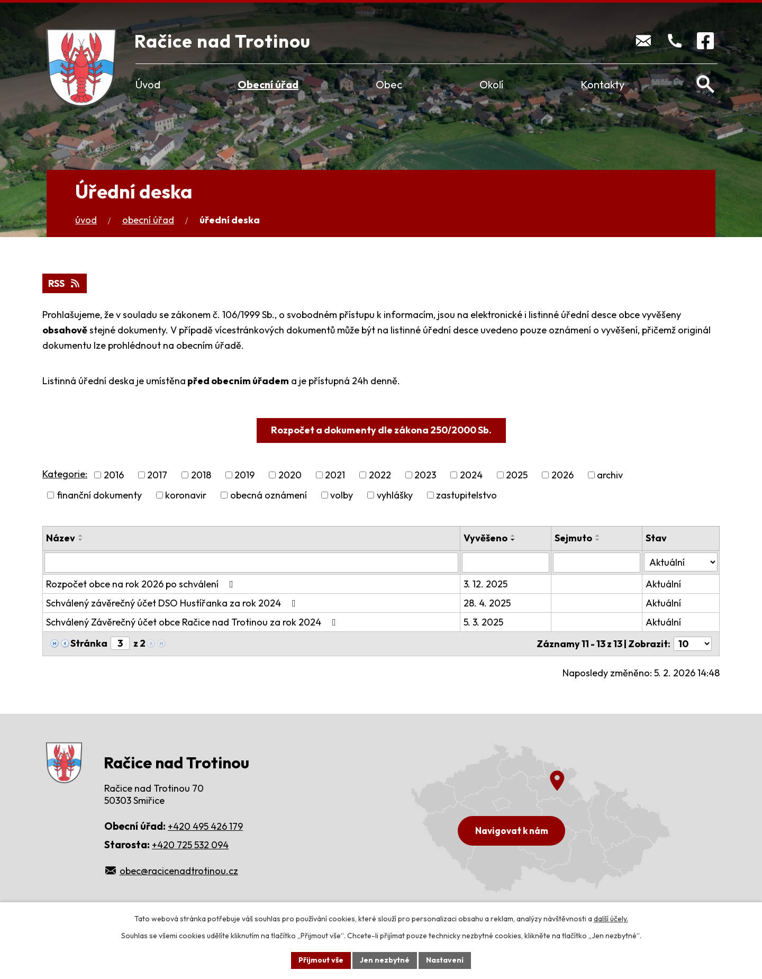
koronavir (185, 495)
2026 (562, 475)
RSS (64, 283)
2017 (157, 475)
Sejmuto (573, 538)
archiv (610, 475)
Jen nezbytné (385, 960)
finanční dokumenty (99, 495)
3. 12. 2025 (485, 584)
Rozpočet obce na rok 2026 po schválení (142, 584)
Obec (389, 84)
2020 (290, 475)
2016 (114, 475)
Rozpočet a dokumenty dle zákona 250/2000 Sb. (381, 430)
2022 (380, 475)
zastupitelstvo (466, 495)
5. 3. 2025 (483, 622)
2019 (244, 475)
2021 (335, 475)
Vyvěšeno (485, 538)
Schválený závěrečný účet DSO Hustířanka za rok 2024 (173, 603)
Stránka (88, 643)
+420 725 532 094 (190, 845)
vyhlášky (395, 495)
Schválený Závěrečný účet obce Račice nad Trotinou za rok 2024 (193, 622)
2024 (471, 475)
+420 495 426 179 (205, 826)
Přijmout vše (320, 960)
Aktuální (663, 584)
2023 (425, 475)
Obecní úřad (268, 84)
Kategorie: (64, 474)
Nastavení (445, 960)
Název (60, 538)
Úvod (147, 84)
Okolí (491, 84)
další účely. (611, 918)
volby (341, 495)
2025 (517, 475)
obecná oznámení (268, 495)
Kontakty (602, 84)
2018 (201, 475)
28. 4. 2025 (487, 603)
